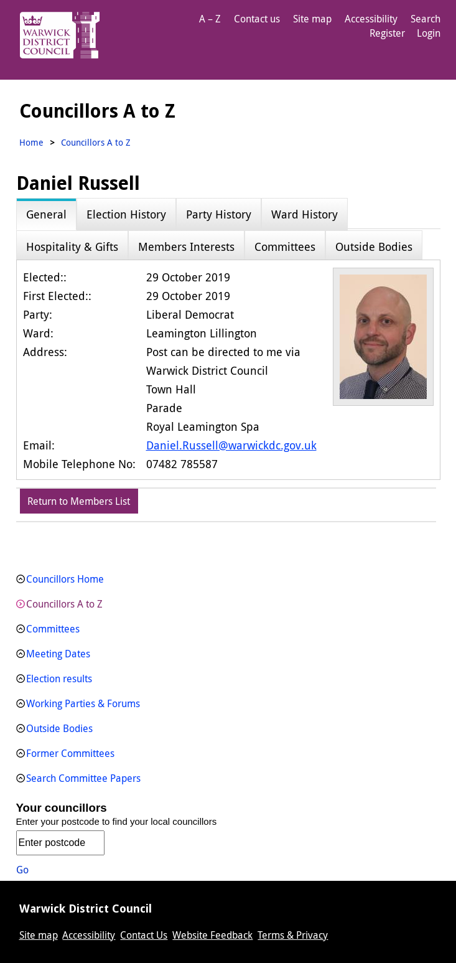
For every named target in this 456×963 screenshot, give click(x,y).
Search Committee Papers (83, 778)
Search (425, 19)
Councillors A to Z (64, 604)
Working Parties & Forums (83, 703)
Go (22, 869)
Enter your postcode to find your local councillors (116, 821)
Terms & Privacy (293, 935)
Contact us (257, 19)
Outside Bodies (59, 728)
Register (387, 33)
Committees (53, 629)
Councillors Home (65, 579)
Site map (312, 19)
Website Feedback (212, 935)
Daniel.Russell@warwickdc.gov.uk (231, 445)
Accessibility (371, 19)
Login (428, 33)
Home (31, 142)
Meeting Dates (58, 653)
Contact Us (143, 935)
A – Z (210, 19)
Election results (59, 678)
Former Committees (70, 753)
